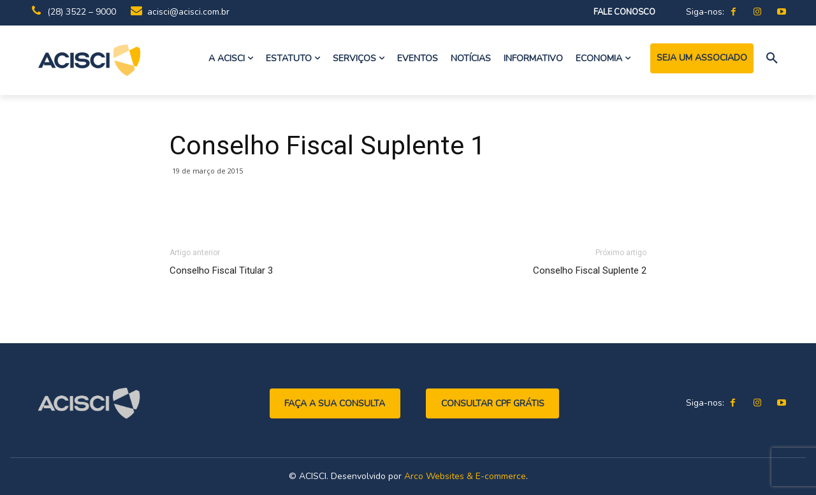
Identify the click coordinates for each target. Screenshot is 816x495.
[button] (772, 58)
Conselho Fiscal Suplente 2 (589, 270)
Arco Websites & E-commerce (465, 476)
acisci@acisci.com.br (188, 12)
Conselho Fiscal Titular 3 (221, 270)
